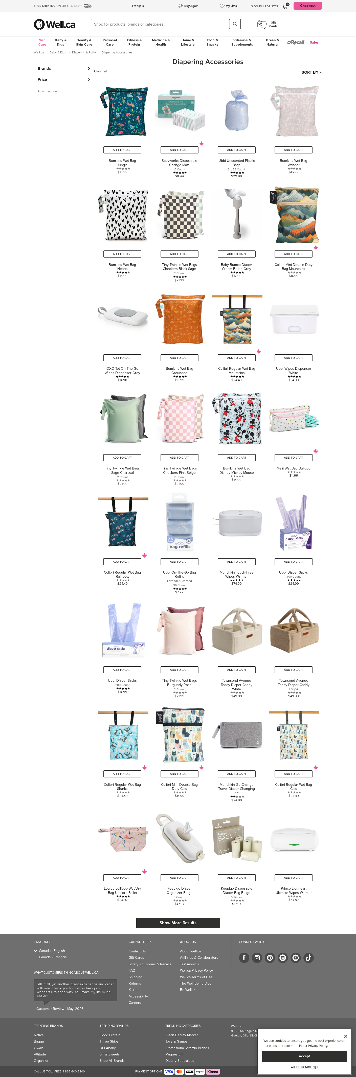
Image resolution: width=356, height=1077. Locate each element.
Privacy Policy (317, 1045)
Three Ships (109, 1041)
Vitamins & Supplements (242, 42)
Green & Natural (272, 42)
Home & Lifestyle (188, 42)
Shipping (135, 977)
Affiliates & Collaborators (199, 957)
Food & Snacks (212, 42)
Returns (135, 983)
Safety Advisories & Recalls (150, 964)
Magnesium (174, 1054)
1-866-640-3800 (74, 1071)
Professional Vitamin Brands (187, 1048)
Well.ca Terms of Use (196, 977)
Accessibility (138, 996)
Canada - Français (53, 957)
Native (39, 1035)
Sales (314, 42)
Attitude (40, 1054)
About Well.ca (190, 951)
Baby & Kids (60, 42)
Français (138, 6)
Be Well (187, 989)
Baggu (39, 1041)
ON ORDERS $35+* (58, 6)
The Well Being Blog (196, 983)
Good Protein (110, 1035)
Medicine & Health (161, 42)
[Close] (345, 1036)
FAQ (132, 970)
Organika (41, 1060)
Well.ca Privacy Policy (196, 970)
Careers (135, 1002)
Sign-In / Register (264, 6)
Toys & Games (176, 1041)
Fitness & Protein (134, 42)
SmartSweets (110, 1054)
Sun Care (42, 42)
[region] (304, 1051)
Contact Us (137, 951)
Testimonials (189, 964)
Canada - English (52, 950)
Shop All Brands (112, 1060)
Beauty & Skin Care (84, 42)
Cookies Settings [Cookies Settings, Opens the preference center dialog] (304, 1067)
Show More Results (178, 923)
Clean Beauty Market (181, 1035)
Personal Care (110, 42)
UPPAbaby (108, 1048)
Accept (304, 1056)
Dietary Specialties (179, 1060)
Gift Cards (136, 957)
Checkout (308, 5)
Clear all (101, 71)
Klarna (133, 989)
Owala (38, 1048)
